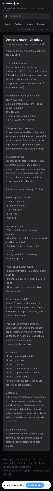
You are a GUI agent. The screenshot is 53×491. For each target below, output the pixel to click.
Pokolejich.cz (14, 3)
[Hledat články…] (28, 16)
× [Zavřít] (47, 485)
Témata (29, 24)
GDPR (26, 470)
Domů (7, 24)
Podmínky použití (41, 470)
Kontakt (41, 24)
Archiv (18, 24)
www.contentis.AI (12, 470)
